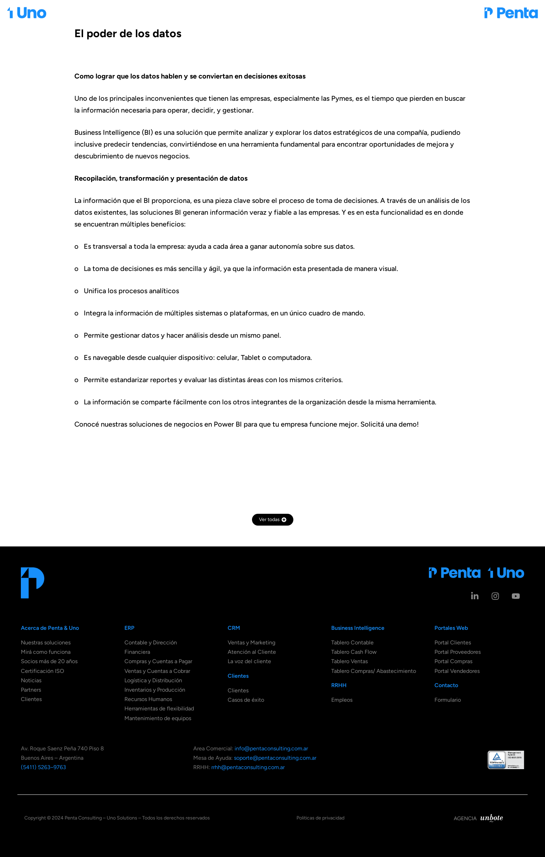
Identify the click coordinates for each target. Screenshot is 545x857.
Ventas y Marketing (251, 642)
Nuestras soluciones (46, 642)
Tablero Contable (352, 642)
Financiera (137, 652)
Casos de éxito (246, 700)
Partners (31, 689)
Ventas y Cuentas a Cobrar (157, 671)
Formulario (447, 700)
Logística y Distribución (153, 680)
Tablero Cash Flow (354, 652)
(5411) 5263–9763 (43, 767)
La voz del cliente (249, 661)
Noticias (31, 680)
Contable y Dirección (150, 642)
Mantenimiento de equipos (157, 718)
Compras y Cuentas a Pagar (158, 661)
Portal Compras (453, 661)
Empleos (341, 700)
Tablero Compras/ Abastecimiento (373, 671)
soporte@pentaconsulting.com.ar (275, 758)
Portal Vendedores (457, 671)
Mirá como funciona (46, 652)
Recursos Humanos (148, 699)
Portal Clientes (452, 642)
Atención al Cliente (252, 652)
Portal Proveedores (457, 652)
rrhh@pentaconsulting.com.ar (248, 767)
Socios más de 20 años (49, 661)
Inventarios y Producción (154, 689)
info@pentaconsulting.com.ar (271, 748)
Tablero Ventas (349, 661)
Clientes (31, 699)
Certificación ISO (42, 671)
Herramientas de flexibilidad (159, 708)
